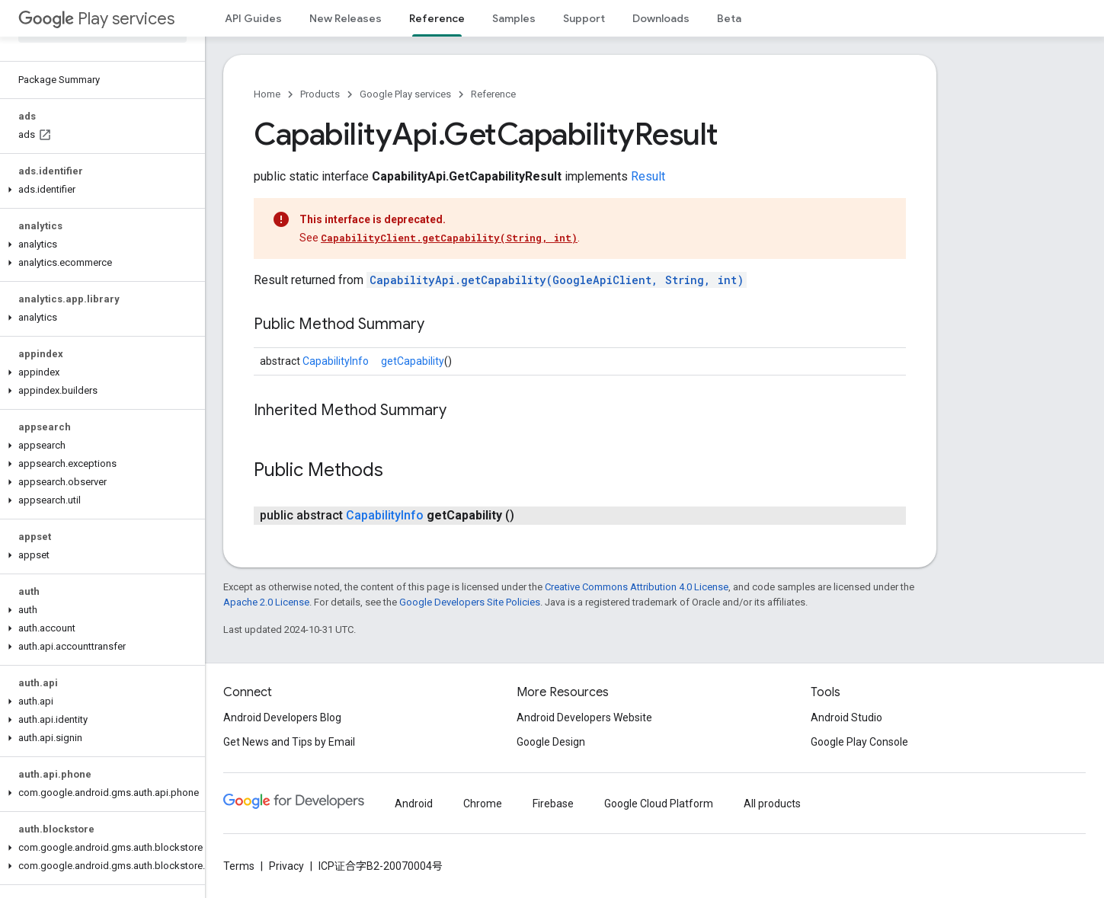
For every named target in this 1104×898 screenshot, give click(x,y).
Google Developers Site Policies (469, 602)
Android (414, 803)
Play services (96, 18)
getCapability (412, 361)
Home (267, 94)
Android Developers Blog (282, 717)
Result (648, 176)
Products (320, 94)
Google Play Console (859, 742)
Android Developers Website (584, 717)
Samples (514, 18)
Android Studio (846, 717)
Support (584, 18)
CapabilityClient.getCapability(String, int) (449, 238)
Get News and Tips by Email (289, 742)
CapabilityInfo (335, 361)
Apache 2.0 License (266, 602)
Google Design (551, 742)
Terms (238, 866)
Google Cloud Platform (658, 803)
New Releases (345, 18)
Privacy (286, 866)
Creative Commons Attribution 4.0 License (636, 587)
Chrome (482, 803)
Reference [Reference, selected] (437, 18)
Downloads (661, 18)
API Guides (253, 18)
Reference (493, 94)
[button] (99, 190)
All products (772, 803)
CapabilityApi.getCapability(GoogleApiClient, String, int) (557, 280)
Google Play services (405, 94)
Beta (729, 18)
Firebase (553, 803)
